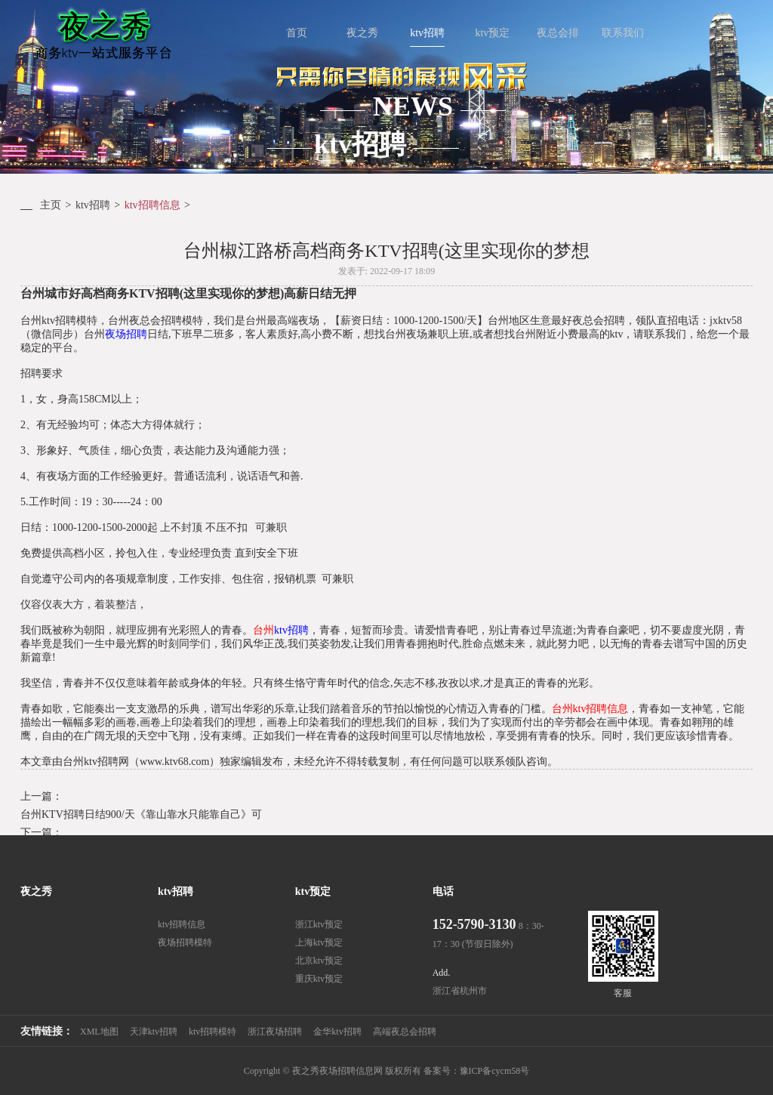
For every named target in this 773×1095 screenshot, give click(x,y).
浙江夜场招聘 (275, 1031)
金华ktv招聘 (337, 1031)
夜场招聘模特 (185, 942)
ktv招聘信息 (152, 205)
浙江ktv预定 (319, 924)
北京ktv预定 (319, 960)
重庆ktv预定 (319, 978)
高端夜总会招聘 (404, 1031)
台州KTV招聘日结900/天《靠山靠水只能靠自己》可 (141, 814)
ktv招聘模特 (212, 1031)
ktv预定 (313, 891)
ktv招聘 (92, 205)
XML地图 (99, 1031)
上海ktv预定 (319, 942)
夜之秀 (36, 891)
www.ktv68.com (174, 761)
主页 (50, 205)
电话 (443, 891)
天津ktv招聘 (153, 1031)
